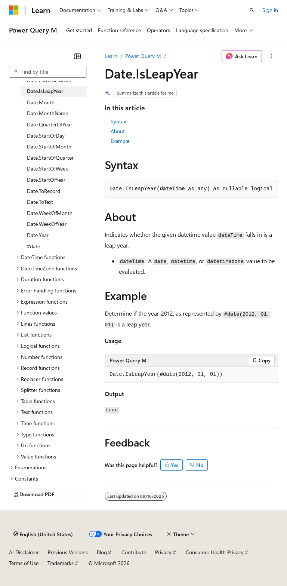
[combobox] (48, 72)
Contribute (133, 552)
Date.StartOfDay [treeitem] (46, 135)
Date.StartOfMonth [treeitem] (49, 146)
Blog (102, 552)
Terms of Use (23, 563)
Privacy (163, 552)
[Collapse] (77, 56)
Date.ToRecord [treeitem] (43, 190)
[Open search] (251, 10)
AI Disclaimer (24, 552)
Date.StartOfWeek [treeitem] (47, 168)
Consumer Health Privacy (215, 552)
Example (120, 140)
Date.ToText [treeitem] (40, 201)
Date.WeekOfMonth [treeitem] (49, 213)
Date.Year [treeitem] (38, 235)
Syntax (118, 121)
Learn (111, 55)
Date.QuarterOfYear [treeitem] (49, 124)
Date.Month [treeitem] (41, 102)
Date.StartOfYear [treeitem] (46, 179)
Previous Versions (68, 552)
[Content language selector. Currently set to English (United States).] (43, 534)
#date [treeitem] (33, 246)
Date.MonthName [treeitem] (47, 113)
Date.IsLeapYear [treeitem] (45, 91)
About (118, 131)
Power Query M (143, 55)
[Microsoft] (14, 10)
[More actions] (271, 56)
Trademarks (60, 563)
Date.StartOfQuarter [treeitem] (50, 157)
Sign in (270, 9)
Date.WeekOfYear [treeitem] (47, 223)
